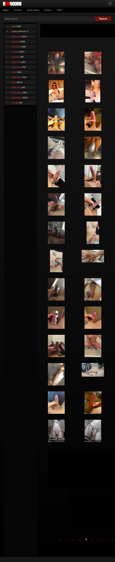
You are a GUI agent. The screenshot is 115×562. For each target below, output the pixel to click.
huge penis (16, 67)
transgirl (15, 103)
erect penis (16, 47)
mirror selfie (17, 77)
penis (14, 82)
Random (48, 10)
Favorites (18, 10)
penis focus (16, 87)
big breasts (16, 36)
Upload (5, 10)
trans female (17, 92)
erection (15, 52)
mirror (14, 72)
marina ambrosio (19, 31)
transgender (17, 98)
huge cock (16, 62)
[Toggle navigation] (110, 4)
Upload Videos (33, 10)
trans (14, 26)
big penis (15, 42)
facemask (16, 57)
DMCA (60, 10)
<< (59, 539)
